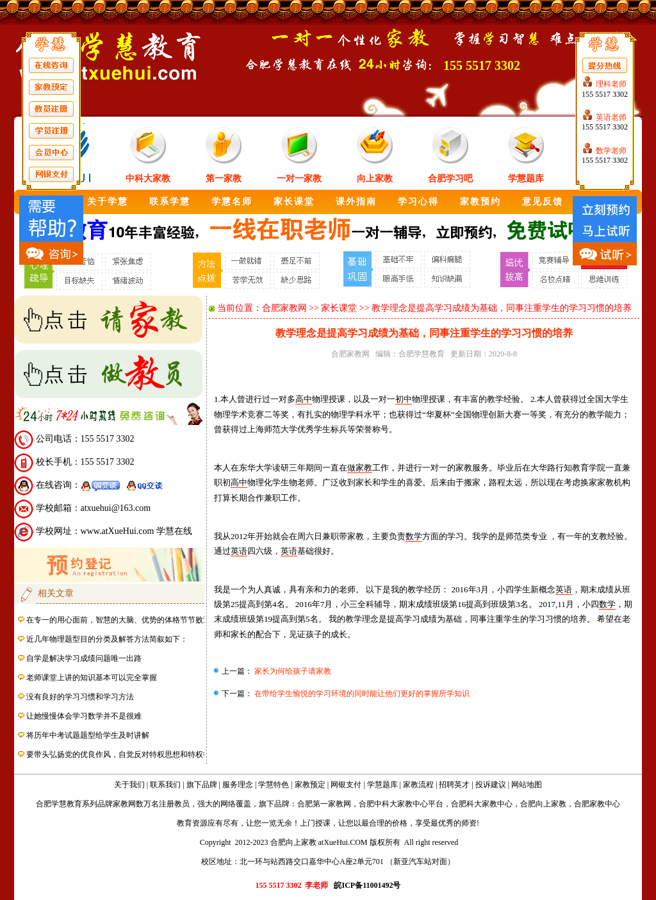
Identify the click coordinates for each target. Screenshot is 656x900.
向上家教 (375, 178)
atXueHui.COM (343, 842)
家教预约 (480, 201)
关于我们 (129, 784)
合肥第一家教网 (324, 803)
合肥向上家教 (543, 803)
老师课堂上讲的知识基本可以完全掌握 (91, 677)
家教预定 (310, 784)
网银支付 (346, 784)
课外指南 (356, 201)
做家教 (359, 467)
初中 (403, 399)
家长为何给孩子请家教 (291, 671)
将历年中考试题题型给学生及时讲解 (87, 735)
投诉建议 (490, 784)
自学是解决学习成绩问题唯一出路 (84, 658)
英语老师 (611, 117)
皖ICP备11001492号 (367, 885)
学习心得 (418, 201)
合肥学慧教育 (421, 353)
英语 (239, 551)
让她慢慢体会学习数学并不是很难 (84, 716)
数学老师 (611, 150)
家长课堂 (294, 201)
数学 (414, 536)
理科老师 (611, 83)
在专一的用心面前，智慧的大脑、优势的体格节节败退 (118, 619)
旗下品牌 (201, 784)
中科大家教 (148, 178)
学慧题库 (526, 178)
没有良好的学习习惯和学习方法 (80, 696)
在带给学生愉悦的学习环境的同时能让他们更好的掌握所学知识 (361, 693)
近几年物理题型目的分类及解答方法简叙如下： (107, 639)
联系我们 (165, 784)
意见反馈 (542, 201)
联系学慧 (169, 201)
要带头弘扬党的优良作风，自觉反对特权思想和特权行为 (122, 754)
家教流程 (418, 784)
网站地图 (526, 784)
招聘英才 (454, 784)
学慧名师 (231, 201)
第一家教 (224, 178)
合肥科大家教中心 (481, 803)
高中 (303, 399)
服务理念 (237, 784)
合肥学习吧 (450, 178)
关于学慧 (107, 201)
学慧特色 (273, 784)
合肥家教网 (284, 308)
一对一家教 (299, 178)
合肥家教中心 (597, 803)
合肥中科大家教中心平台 (401, 803)
